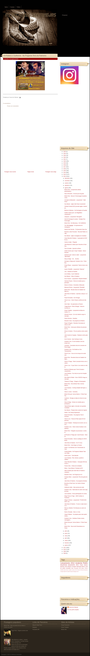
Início (6, 7)
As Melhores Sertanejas (16, 654)
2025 (64, 151)
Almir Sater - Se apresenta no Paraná (73, 304)
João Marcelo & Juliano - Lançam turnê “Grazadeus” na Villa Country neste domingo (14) (19, 641)
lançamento (63, 565)
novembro (67, 180)
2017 (64, 167)
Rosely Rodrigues (73, 571)
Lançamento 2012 (67, 563)
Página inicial (30, 171)
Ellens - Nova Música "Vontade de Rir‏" (73, 468)
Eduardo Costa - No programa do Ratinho (74, 320)
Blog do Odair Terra (37, 625)
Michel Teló (64, 629)
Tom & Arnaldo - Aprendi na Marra (72, 248)
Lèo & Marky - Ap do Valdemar (71, 274)
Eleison (69, 566)
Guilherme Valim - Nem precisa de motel (74, 487)
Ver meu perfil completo (73, 609)
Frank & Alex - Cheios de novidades (73, 466)
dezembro (67, 178)
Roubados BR (36, 629)
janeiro (66, 545)
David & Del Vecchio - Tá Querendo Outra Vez (75, 229)
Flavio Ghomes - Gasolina (70, 318)
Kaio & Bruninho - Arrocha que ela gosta (74, 193)
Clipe (72, 568)
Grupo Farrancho (65, 625)
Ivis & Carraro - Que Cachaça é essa (73, 339)
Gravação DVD (77, 568)
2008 (64, 553)
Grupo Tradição (65, 627)
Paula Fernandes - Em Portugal (72, 297)
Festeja (61, 571)
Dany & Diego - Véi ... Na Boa (71, 258)
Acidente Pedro (81, 563)
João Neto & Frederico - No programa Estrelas (75, 481)
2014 (64, 172)
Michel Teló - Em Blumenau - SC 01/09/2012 (75, 223)
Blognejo (35, 627)
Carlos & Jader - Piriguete (70, 242)
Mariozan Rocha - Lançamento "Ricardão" (74, 287)
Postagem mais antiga (50, 171)
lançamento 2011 (73, 565)
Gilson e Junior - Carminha (70, 391)
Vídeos (18, 7)
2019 (64, 163)
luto (77, 571)
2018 (64, 165)
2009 (64, 551)
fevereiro (67, 543)
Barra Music (66, 569)
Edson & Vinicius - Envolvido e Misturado (74, 285)
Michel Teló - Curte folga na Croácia (73, 445)
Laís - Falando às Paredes (70, 271)
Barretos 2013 (63, 566)
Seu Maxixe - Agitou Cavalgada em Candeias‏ (75, 235)
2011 (64, 547)
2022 (64, 157)
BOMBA (62, 569)
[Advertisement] (16, 158)
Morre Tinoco (85, 568)
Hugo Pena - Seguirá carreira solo (19, 630)
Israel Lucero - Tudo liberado (71, 455)
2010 (64, 549)
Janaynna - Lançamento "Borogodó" (73, 216)
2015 (64, 170)
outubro (67, 183)
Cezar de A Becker (73, 607)
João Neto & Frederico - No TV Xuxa (73, 442)
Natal (64, 571)
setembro (67, 185)
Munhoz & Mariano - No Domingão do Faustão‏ (75, 210)
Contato (12, 7)
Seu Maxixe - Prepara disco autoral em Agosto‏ (75, 410)
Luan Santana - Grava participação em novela (75, 493)
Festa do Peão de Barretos (82, 569)
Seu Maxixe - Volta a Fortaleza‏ (71, 276)
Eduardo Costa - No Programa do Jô (73, 474)
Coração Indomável (76, 566)
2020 (64, 161)
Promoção (68, 571)
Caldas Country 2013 (73, 569)
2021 (64, 159)
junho (66, 533)
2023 (64, 155)
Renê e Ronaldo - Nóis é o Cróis (72, 512)
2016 (64, 168)
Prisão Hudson (84, 565)
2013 (64, 174)
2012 (64, 176)
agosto (66, 187)
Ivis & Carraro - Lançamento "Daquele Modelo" (75, 278)
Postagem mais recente (10, 171)
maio (66, 535)
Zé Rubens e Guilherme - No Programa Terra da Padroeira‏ (25, 56)
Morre (83, 566)
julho (66, 531)
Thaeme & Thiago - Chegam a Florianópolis (75, 381)
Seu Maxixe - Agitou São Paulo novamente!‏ (74, 204)
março (66, 540)
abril (66, 538)
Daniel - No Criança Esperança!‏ (72, 412)
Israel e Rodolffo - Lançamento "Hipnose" (74, 269)
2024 (64, 153)
